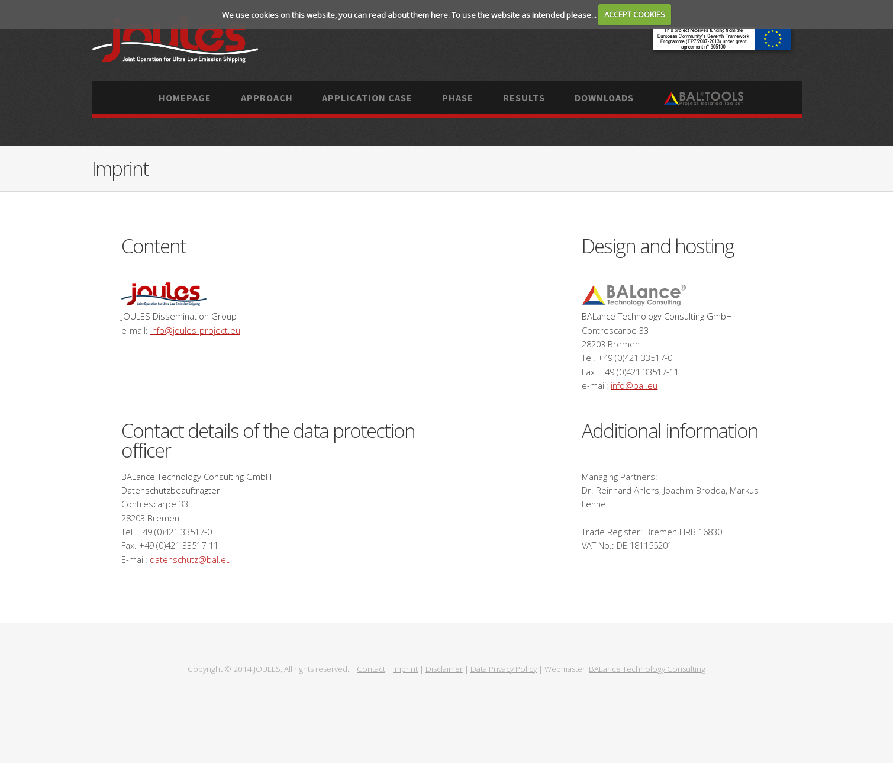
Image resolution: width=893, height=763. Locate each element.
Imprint (405, 669)
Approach (267, 98)
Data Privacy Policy (503, 669)
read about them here (408, 14)
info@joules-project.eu (195, 330)
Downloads (604, 98)
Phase (457, 98)
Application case (367, 98)
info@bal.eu (634, 385)
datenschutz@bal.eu (190, 559)
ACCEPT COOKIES (634, 14)
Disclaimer (444, 669)
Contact (371, 669)
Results (524, 98)
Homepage (185, 98)
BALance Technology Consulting (647, 669)
